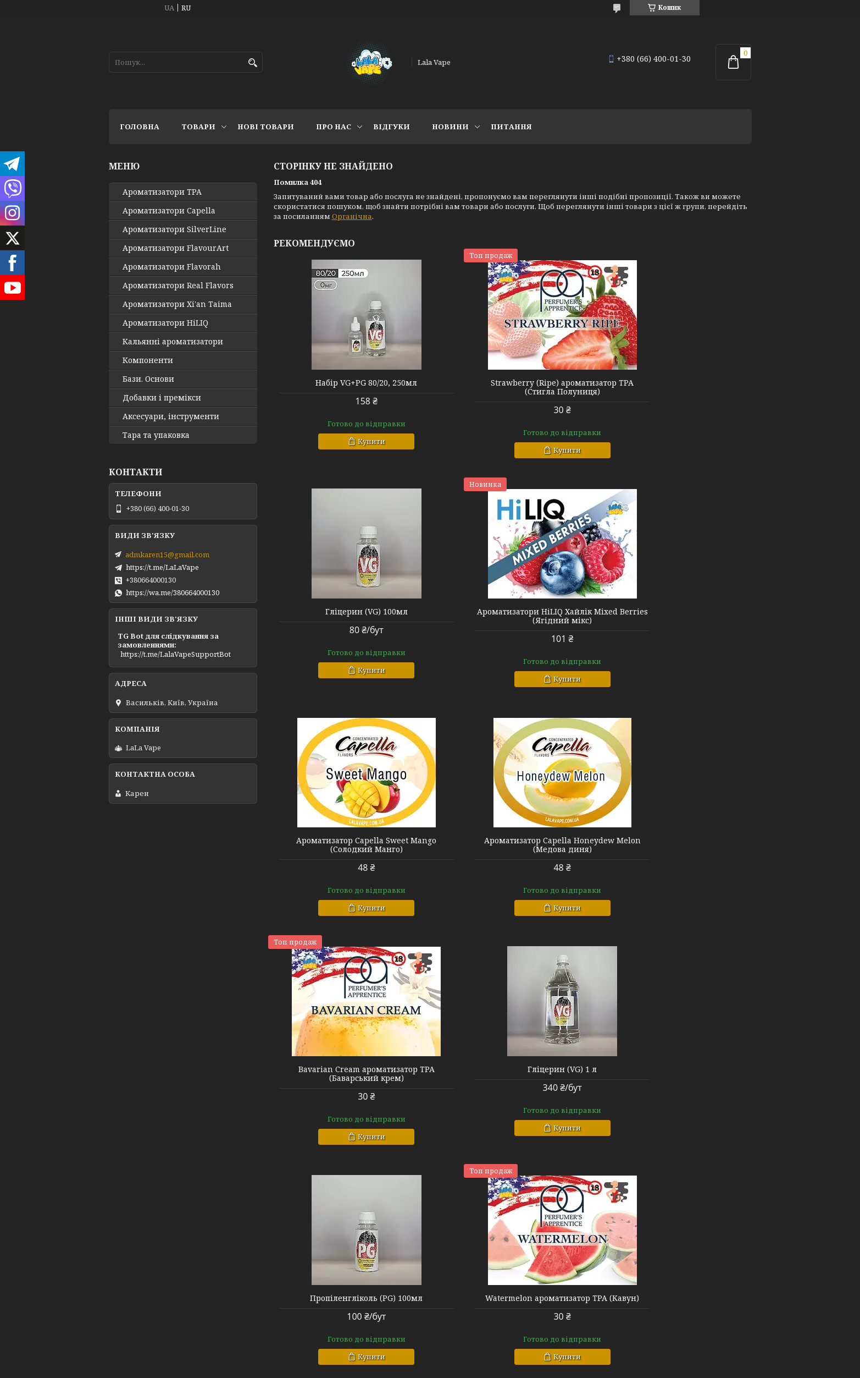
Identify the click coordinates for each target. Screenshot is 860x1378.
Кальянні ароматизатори (173, 342)
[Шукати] (253, 63)
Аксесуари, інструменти (171, 416)
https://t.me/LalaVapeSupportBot (175, 654)
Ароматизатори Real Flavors (178, 285)
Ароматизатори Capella (169, 211)
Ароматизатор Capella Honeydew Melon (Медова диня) (675, 616)
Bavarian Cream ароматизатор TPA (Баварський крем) (350, 845)
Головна (139, 126)
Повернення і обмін (473, 1251)
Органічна (352, 216)
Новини (450, 126)
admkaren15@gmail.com (167, 554)
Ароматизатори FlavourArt (176, 248)
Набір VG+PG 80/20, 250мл (350, 382)
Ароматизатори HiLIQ (165, 323)
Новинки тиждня (630, 1237)
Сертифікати (296, 1251)
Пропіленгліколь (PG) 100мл (675, 840)
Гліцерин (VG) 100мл (675, 382)
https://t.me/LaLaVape (162, 567)
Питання (511, 126)
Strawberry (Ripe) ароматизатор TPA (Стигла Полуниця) (512, 387)
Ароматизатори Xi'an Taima (177, 304)
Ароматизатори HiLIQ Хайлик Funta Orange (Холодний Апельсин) (675, 1078)
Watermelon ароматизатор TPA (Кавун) (350, 1074)
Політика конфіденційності (324, 1266)
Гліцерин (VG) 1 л (512, 840)
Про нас (333, 126)
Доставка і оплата (469, 1237)
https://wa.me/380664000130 (172, 592)
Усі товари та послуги (701, 1180)
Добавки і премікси (162, 398)
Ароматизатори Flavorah (172, 267)
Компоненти (148, 360)
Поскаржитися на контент (396, 1312)
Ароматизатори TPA (162, 192)
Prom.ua (491, 1303)
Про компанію (136, 1251)
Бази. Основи (148, 379)
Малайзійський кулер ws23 (512, 1069)
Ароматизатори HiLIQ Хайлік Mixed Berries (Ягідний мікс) (350, 616)
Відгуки (391, 126)
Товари (198, 126)
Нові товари (265, 126)
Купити (355, 441)
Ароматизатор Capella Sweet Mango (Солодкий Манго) (512, 616)
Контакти (290, 1237)
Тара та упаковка (156, 435)
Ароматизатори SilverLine (174, 229)
